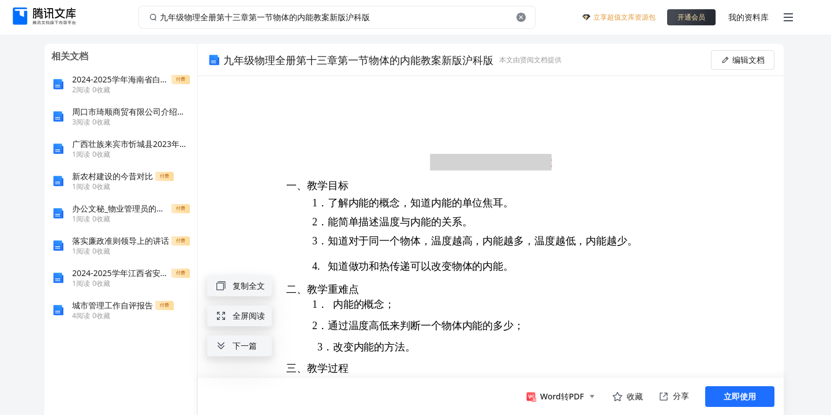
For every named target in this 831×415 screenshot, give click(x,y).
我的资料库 (748, 17)
